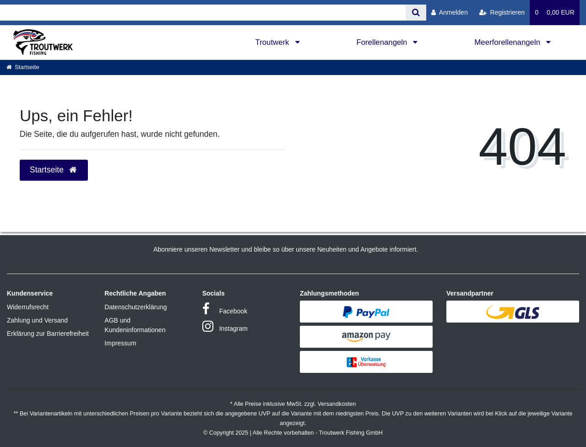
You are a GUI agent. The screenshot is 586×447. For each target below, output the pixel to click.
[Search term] (203, 13)
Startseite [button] (54, 169)
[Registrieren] (502, 12)
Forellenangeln (382, 42)
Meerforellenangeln (508, 42)
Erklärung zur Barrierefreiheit (48, 333)
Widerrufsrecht (28, 307)
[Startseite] (22, 67)
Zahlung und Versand (37, 320)
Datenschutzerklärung (135, 307)
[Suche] (416, 13)
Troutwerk (273, 42)
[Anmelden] (449, 12)
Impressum (120, 343)
